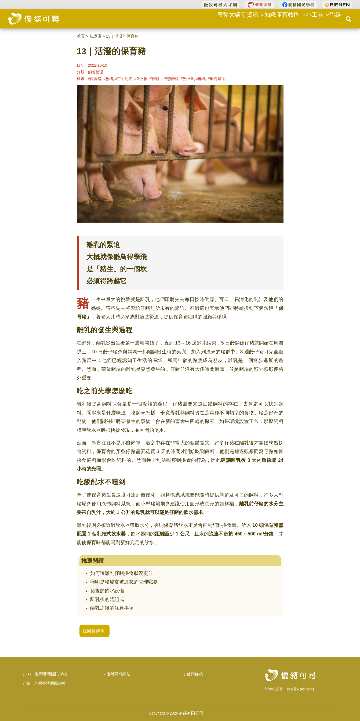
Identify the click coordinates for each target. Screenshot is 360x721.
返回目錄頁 (93, 631)
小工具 (313, 18)
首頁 (81, 36)
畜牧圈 (288, 18)
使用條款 (195, 674)
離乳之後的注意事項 (112, 608)
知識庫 (265, 18)
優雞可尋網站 (118, 674)
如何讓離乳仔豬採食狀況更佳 (121, 573)
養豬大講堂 (220, 18)
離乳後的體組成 (107, 599)
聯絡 (333, 18)
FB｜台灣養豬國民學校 (46, 674)
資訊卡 (245, 18)
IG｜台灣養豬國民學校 (46, 683)
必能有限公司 (191, 713)
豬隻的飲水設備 (107, 590)
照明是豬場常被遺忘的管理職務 (124, 582)
